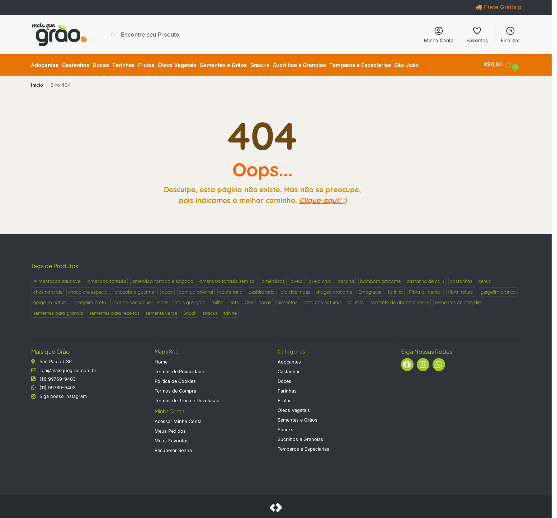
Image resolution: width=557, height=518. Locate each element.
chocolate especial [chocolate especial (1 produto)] (88, 290)
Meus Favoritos (172, 439)
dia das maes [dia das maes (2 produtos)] (295, 290)
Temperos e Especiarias (303, 447)
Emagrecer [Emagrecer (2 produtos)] (370, 290)
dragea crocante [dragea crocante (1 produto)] (334, 290)
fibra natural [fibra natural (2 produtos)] (461, 290)
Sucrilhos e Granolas (300, 437)
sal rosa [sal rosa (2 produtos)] (356, 301)
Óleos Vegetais (294, 408)
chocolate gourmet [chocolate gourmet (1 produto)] (135, 290)
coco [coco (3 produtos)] (167, 290)
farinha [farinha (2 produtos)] (395, 290)
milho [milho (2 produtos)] (217, 301)
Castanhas (289, 369)
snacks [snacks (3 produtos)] (210, 311)
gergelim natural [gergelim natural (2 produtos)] (51, 301)
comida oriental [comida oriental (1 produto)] (196, 290)
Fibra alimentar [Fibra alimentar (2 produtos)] (425, 290)
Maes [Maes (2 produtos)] (162, 301)
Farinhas (287, 389)
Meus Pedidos (170, 429)
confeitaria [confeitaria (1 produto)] (230, 290)
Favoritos (477, 34)
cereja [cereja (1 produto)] (484, 279)
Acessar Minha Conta (178, 419)
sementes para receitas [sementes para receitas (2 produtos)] (114, 311)
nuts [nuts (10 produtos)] (234, 301)
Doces (284, 379)
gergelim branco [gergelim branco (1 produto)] (498, 290)
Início (37, 83)
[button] (502, 64)
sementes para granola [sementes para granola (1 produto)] (58, 311)
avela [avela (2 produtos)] (297, 279)
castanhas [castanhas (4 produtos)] (461, 279)
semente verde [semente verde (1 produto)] (161, 311)
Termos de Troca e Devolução (187, 398)
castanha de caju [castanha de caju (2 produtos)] (425, 279)
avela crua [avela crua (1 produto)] (320, 279)
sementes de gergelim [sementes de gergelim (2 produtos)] (458, 301)
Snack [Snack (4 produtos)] (190, 311)
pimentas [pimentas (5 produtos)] (287, 301)
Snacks (285, 428)
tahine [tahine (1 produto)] (230, 311)
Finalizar (510, 34)
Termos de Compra (175, 389)
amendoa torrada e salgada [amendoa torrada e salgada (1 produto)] (162, 279)
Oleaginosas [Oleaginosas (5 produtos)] (258, 301)
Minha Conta (439, 34)
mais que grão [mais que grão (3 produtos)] (190, 301)
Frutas (285, 398)
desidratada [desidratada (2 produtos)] (262, 290)
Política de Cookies (175, 379)
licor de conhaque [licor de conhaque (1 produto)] (131, 301)
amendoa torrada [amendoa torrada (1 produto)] (107, 279)
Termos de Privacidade (179, 369)
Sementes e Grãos (297, 418)
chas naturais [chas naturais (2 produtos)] (47, 290)
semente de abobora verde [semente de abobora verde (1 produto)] (399, 301)
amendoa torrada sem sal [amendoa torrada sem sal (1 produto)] (227, 279)
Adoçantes (289, 360)
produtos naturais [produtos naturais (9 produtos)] (322, 301)
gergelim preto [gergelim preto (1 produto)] (90, 301)
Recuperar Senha (173, 448)
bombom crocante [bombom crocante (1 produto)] (380, 279)
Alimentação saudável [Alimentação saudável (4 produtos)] (57, 279)
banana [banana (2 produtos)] (345, 279)
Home (161, 360)
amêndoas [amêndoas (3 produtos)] (273, 279)
